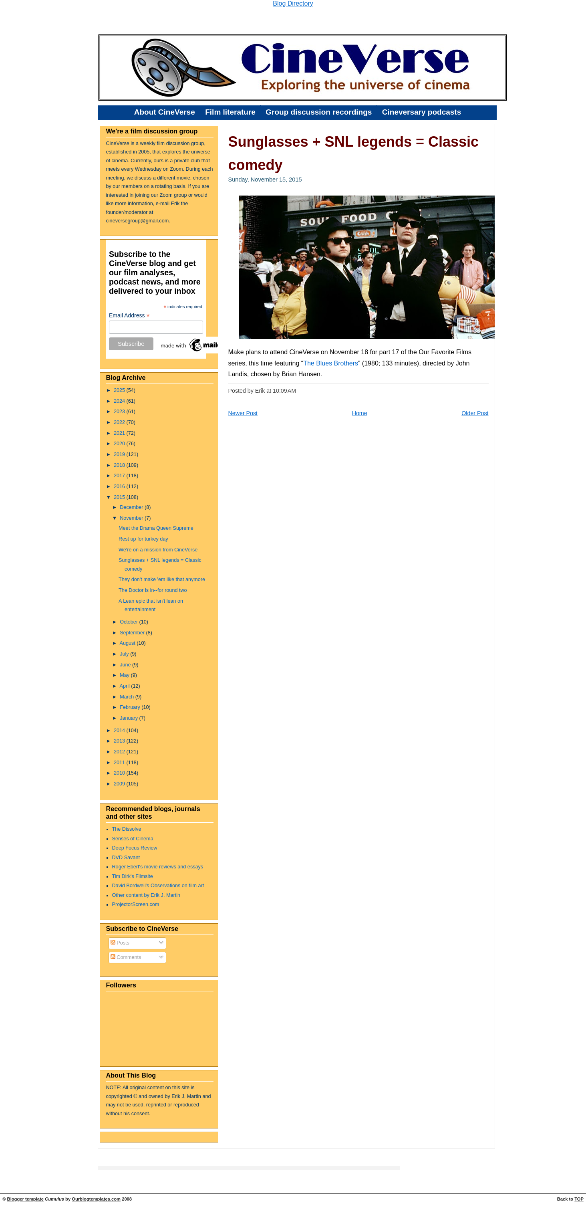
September (133, 633)
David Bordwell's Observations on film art (158, 885)
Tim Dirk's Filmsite (132, 876)
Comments (126, 957)
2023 (120, 411)
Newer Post (243, 413)
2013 (120, 741)
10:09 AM (284, 391)
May (125, 675)
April (125, 686)
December (132, 507)
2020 (120, 443)
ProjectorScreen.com (135, 904)
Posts (120, 943)
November (132, 518)
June (126, 665)
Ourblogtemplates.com (96, 1199)
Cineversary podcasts (421, 112)
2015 (120, 497)
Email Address (129, 315)
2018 (120, 465)
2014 (120, 730)
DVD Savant (126, 857)
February (130, 707)
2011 (120, 762)
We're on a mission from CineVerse (158, 550)
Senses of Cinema (132, 839)
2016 (120, 486)
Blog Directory (293, 3)
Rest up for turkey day (143, 539)
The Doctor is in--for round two (153, 590)
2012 (120, 752)
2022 (120, 422)
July (125, 654)
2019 (120, 454)
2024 (120, 401)
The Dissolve (126, 829)
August (128, 643)
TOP (579, 1199)
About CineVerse (164, 112)
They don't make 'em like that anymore (162, 579)
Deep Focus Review (134, 848)
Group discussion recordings (319, 112)
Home (359, 413)
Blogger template (25, 1199)
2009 (120, 784)
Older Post (474, 413)
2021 (120, 433)
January (129, 718)
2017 (120, 475)
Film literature (230, 112)
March (127, 697)
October (129, 622)
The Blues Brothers (330, 363)
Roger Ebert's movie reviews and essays (157, 867)
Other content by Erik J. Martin (146, 895)
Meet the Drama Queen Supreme (156, 528)
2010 (120, 773)
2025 (120, 390)
